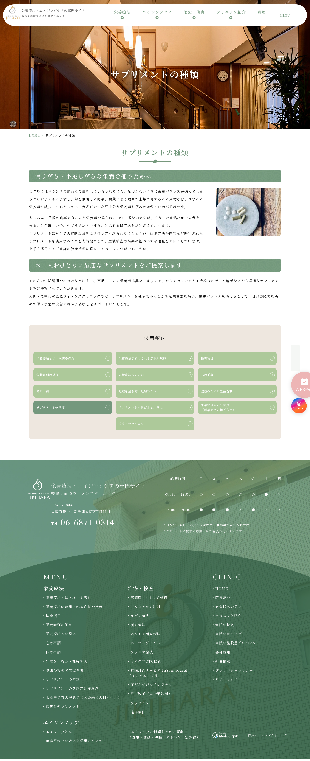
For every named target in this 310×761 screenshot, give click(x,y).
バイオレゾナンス (145, 644)
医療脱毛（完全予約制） (151, 695)
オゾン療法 (139, 617)
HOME (34, 135)
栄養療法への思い (61, 635)
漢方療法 (138, 626)
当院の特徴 (224, 626)
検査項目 (53, 617)
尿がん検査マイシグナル (151, 686)
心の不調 (53, 644)
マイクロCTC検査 (145, 662)
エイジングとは (59, 733)
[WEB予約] (299, 379)
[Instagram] (299, 397)
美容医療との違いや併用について (74, 742)
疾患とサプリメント (63, 707)
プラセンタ (139, 704)
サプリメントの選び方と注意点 (72, 689)
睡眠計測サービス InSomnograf (158, 674)
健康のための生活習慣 (65, 671)
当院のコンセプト (230, 635)
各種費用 (222, 653)
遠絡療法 (138, 713)
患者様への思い (228, 608)
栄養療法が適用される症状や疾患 (74, 608)
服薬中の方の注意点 (84, 699)
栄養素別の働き (59, 626)
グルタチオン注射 (145, 608)
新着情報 (222, 662)
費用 (261, 13)
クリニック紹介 (228, 617)
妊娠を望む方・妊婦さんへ (68, 662)
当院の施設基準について (236, 644)
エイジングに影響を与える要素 (164, 736)
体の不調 (53, 653)
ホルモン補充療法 (145, 635)
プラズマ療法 (141, 653)
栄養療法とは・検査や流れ (68, 599)
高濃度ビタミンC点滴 (148, 599)
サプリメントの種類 (63, 680)
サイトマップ (226, 680)
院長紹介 (222, 599)
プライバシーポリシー (234, 671)
